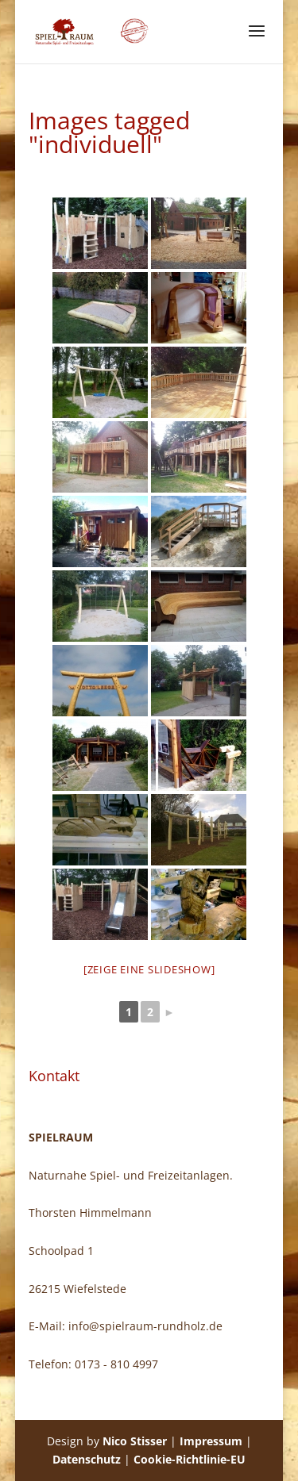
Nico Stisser (135, 1440)
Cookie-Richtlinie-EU (190, 1459)
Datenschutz (86, 1459)
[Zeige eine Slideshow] (149, 969)
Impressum (211, 1440)
